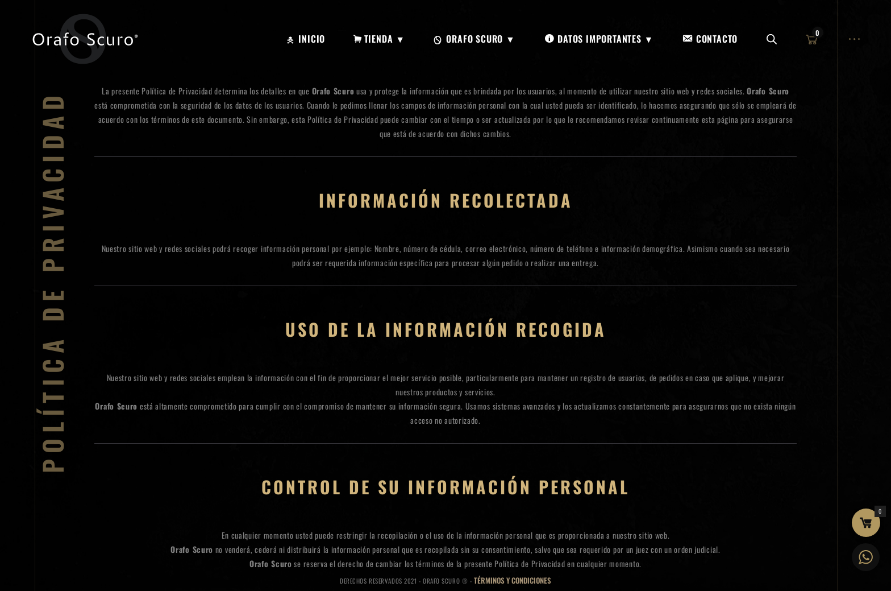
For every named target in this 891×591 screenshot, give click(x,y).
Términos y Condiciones (512, 580)
